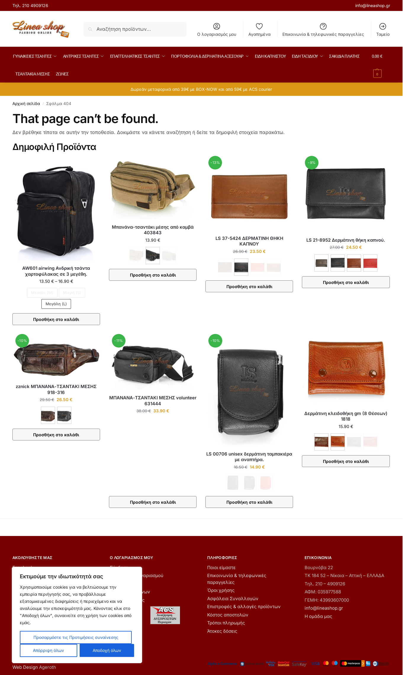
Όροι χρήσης (221, 590)
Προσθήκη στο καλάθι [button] (153, 502)
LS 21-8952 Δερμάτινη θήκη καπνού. (345, 240)
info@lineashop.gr (372, 5)
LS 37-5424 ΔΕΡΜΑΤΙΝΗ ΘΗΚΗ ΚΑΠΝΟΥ (249, 241)
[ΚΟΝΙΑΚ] (337, 442)
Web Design (25, 667)
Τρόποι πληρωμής (226, 623)
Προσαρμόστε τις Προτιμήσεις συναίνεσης (75, 637)
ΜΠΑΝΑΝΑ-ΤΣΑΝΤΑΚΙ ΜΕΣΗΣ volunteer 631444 (153, 400)
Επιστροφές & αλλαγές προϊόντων (244, 606)
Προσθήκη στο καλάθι (56, 319)
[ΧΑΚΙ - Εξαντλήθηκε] (169, 255)
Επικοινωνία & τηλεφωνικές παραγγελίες (323, 29)
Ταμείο (383, 29)
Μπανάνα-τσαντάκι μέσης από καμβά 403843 (153, 230)
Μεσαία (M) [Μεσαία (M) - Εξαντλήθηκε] (42, 292)
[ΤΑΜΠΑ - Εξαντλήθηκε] (273, 267)
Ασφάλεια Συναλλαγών (232, 598)
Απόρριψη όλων (48, 650)
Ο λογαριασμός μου (216, 29)
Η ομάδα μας (318, 616)
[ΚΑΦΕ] (321, 263)
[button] (380, 65)
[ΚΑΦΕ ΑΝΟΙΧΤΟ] (354, 263)
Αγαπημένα (259, 29)
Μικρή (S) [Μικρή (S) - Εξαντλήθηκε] (72, 292)
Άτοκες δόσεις (222, 631)
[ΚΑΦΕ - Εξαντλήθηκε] (136, 255)
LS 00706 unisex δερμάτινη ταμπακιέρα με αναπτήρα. (249, 457)
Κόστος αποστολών (227, 615)
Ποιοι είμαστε (221, 567)
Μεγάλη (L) (56, 303)
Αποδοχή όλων (107, 650)
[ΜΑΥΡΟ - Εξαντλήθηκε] (249, 483)
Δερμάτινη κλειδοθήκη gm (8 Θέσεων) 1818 (345, 416)
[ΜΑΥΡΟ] (152, 255)
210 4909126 (35, 5)
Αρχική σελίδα (26, 103)
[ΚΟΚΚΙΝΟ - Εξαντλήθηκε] (257, 267)
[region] (77, 615)
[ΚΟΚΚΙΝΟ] (370, 263)
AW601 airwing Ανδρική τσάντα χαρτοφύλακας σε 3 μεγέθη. (56, 271)
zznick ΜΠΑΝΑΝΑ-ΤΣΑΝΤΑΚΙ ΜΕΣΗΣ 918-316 (56, 389)
